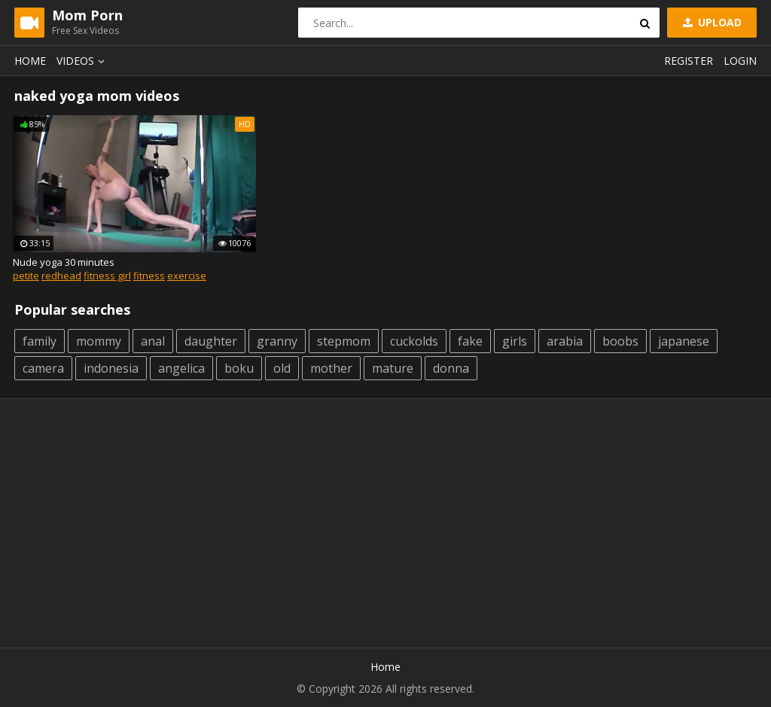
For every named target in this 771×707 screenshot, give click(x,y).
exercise (186, 275)
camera (43, 368)
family (39, 341)
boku (239, 368)
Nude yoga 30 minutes (63, 262)
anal (153, 341)
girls (514, 341)
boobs (620, 341)
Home (30, 60)
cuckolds (414, 341)
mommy (98, 341)
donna (451, 368)
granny (277, 341)
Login (740, 60)
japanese (683, 341)
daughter (210, 341)
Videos (82, 60)
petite (26, 275)
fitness (149, 275)
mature (392, 368)
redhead (61, 275)
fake (470, 341)
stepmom (343, 341)
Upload (711, 22)
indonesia (111, 368)
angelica (181, 368)
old (282, 368)
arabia (565, 341)
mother (331, 368)
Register (688, 60)
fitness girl (107, 275)
